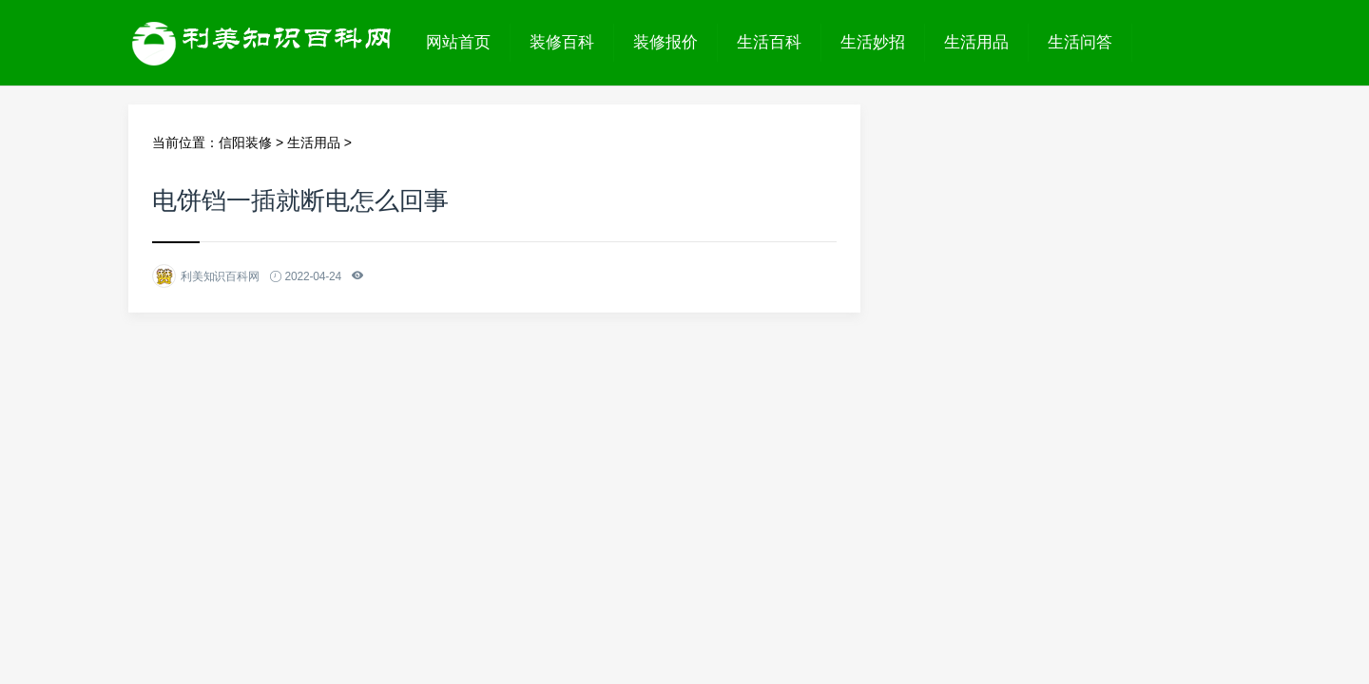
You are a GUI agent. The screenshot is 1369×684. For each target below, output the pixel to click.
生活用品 (976, 42)
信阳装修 (245, 142)
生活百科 (769, 42)
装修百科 (562, 42)
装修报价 (665, 42)
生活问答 (1080, 42)
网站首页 (458, 42)
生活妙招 (872, 42)
